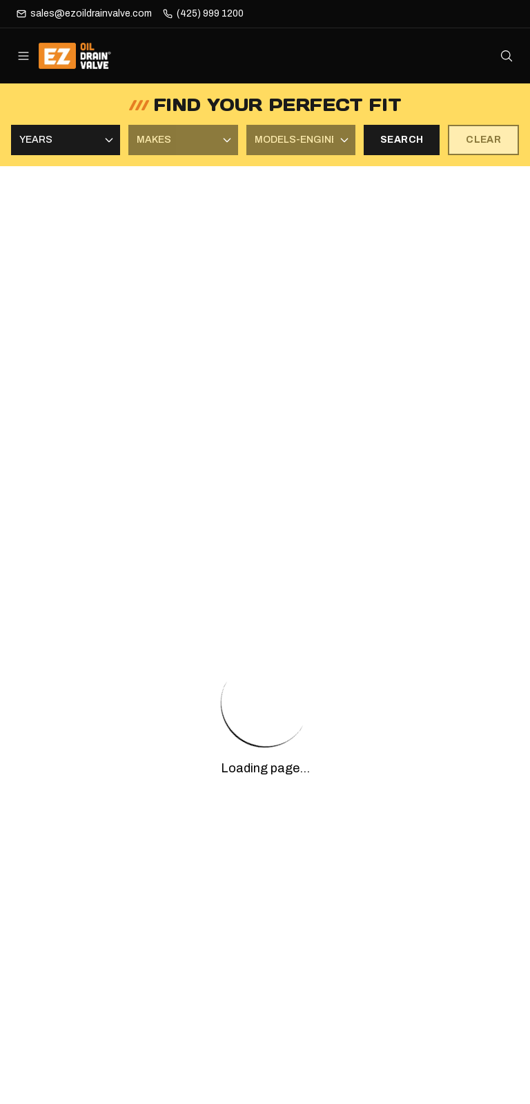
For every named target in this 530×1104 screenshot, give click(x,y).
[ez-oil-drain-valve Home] (84, 56)
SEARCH (401, 139)
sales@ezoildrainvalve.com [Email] (91, 13)
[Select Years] (65, 140)
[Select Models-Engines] (300, 140)
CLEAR (483, 139)
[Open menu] (23, 56)
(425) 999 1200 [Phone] (210, 13)
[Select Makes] (182, 140)
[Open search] (506, 56)
